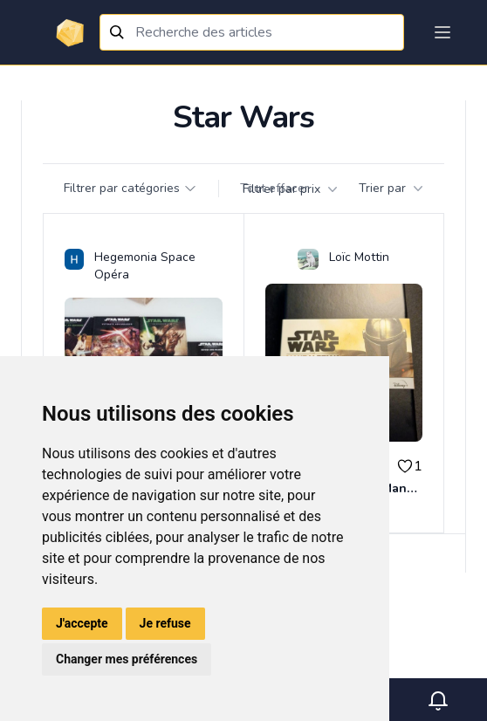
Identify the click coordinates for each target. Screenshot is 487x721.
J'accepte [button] (82, 623)
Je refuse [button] (165, 623)
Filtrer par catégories (130, 188)
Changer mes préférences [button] (126, 659)
